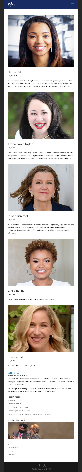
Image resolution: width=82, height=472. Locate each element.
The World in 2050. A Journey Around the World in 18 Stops (29, 414)
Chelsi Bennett (17, 291)
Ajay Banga (12, 400)
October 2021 (13, 448)
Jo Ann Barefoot (18, 216)
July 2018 (11, 451)
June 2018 (11, 455)
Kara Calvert (15, 357)
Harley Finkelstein (14, 404)
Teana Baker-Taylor (20, 144)
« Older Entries (13, 373)
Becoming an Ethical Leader (18, 407)
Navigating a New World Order (19, 411)
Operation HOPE (44, 469)
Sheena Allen (16, 72)
